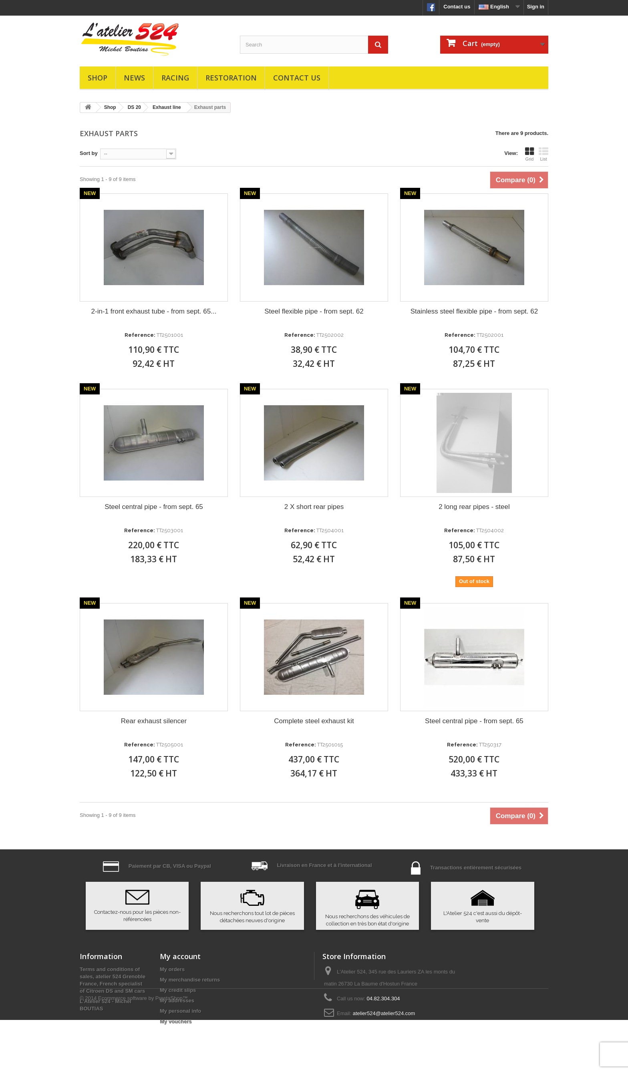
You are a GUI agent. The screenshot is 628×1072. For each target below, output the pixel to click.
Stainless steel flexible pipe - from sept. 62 (474, 311)
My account (180, 956)
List (543, 154)
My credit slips (178, 990)
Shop (97, 77)
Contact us (456, 7)
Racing (175, 77)
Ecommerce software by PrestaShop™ (143, 1050)
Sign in (535, 7)
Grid (529, 154)
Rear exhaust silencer (154, 721)
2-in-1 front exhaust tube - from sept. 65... (154, 311)
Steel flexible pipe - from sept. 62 (314, 311)
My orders (172, 969)
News (134, 77)
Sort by (89, 153)
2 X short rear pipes (314, 507)
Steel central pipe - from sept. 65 (154, 507)
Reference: (140, 335)
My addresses (177, 1001)
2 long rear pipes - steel (474, 507)
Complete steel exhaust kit (314, 721)
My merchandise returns (190, 980)
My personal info (180, 1011)
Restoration (231, 77)
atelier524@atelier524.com (384, 1013)
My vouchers (175, 1021)
